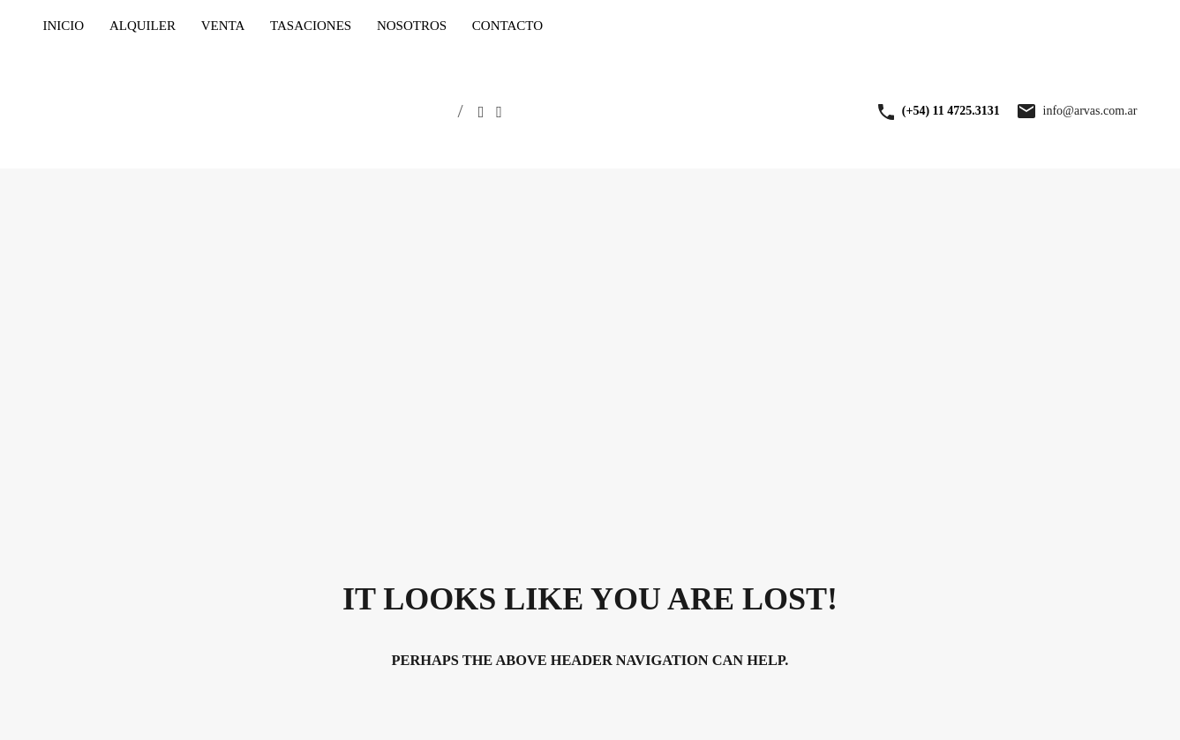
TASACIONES (310, 26)
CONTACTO (507, 26)
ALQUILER (142, 26)
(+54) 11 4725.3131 (951, 110)
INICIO (64, 26)
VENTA (223, 26)
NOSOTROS (412, 26)
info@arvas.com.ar (1090, 110)
